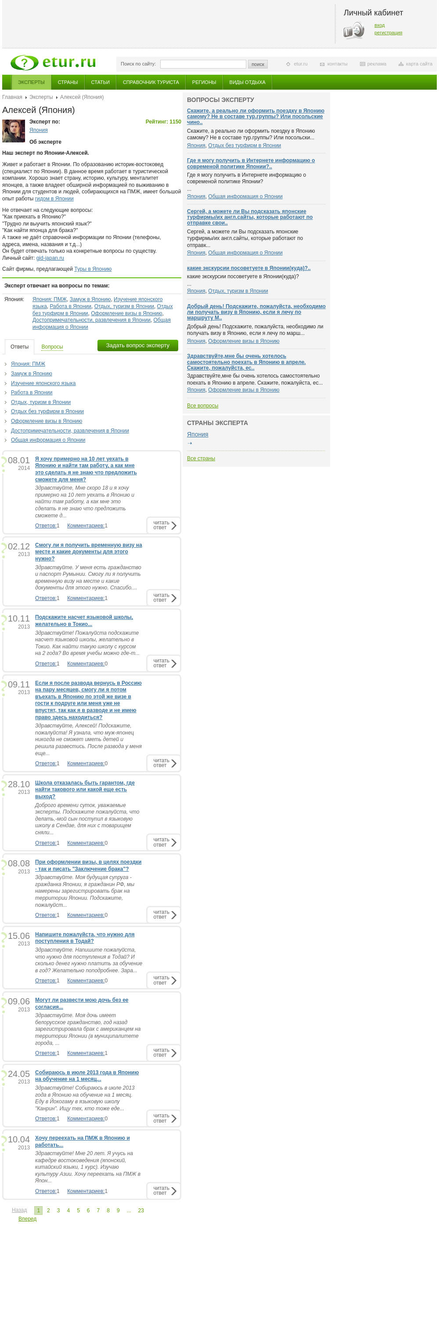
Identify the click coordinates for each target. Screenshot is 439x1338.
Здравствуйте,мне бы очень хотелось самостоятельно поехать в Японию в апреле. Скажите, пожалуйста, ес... (255, 379)
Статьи (100, 82)
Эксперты (31, 82)
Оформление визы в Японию (126, 313)
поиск (258, 64)
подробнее (189, 443)
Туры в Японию (93, 269)
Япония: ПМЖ (49, 299)
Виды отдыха (248, 82)
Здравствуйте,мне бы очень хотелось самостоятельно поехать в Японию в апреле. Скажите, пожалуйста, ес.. (246, 362)
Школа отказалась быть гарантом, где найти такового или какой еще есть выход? (85, 790)
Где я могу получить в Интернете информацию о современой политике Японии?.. (251, 163)
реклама (376, 63)
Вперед (27, 1219)
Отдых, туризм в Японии (124, 306)
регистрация (388, 32)
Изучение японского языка (43, 383)
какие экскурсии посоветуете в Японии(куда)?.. (249, 268)
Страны (68, 82)
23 (141, 1210)
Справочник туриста (151, 82)
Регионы (204, 82)
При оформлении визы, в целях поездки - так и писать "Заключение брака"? (88, 865)
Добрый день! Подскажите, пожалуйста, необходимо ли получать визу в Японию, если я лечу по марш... (255, 330)
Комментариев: (85, 526)
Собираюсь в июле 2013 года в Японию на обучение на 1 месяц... (87, 1076)
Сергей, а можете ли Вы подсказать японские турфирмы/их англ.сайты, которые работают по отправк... (245, 238)
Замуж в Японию (90, 299)
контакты (337, 63)
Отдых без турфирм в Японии (47, 411)
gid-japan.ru (50, 258)
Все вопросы (202, 406)
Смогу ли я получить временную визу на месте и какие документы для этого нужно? (88, 552)
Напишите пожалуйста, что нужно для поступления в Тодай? (84, 938)
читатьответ (161, 525)
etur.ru (300, 63)
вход (379, 25)
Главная (12, 97)
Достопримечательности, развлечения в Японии (91, 320)
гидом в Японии (54, 199)
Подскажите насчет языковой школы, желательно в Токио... (84, 620)
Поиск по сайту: (138, 63)
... (129, 1210)
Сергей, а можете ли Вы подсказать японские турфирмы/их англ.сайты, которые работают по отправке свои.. (250, 217)
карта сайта (419, 63)
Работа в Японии (70, 306)
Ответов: (46, 526)
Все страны (201, 458)
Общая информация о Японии (48, 440)
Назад (19, 1210)
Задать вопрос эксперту (137, 345)
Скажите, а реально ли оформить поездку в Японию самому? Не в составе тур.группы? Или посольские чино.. (255, 116)
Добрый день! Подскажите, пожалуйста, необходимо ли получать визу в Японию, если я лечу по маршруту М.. (256, 312)
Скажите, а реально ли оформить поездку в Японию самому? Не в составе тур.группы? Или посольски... (251, 134)
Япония (38, 130)
